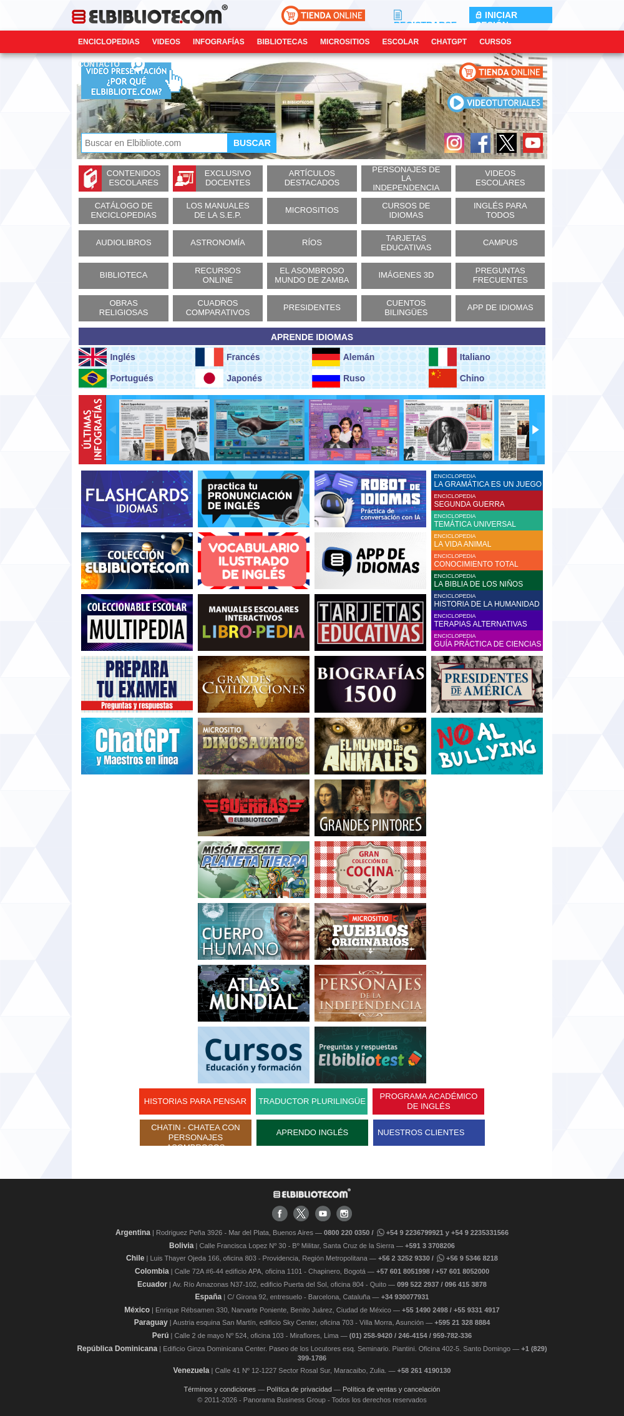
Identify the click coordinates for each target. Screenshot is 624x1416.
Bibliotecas (282, 41)
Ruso (338, 378)
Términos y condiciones (220, 1389)
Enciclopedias (109, 41)
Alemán (343, 357)
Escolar (400, 41)
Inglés (107, 357)
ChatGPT (449, 41)
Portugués (116, 378)
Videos (166, 41)
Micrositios (344, 41)
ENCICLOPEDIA (488, 481)
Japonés (228, 378)
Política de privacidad (299, 1389)
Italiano (459, 357)
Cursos (495, 41)
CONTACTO (99, 64)
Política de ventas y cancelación (392, 1389)
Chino (457, 378)
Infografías (219, 41)
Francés (227, 357)
